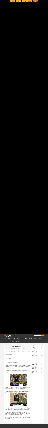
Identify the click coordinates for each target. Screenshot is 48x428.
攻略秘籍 (30, 338)
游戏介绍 (35, 338)
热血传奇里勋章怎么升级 (34, 347)
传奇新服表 (39, 338)
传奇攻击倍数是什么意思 (34, 355)
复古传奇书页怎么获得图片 (35, 348)
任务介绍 (13, 338)
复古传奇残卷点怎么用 (34, 364)
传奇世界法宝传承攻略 (34, 351)
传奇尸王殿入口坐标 (34, 372)
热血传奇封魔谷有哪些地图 (35, 356)
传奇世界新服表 (17, 341)
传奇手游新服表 (7, 341)
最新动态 (18, 338)
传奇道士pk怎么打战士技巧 (35, 367)
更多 (42, 345)
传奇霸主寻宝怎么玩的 (34, 371)
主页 (5, 338)
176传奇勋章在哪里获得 (34, 363)
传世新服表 (12, 341)
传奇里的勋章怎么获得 (34, 352)
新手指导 (9, 338)
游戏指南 (26, 338)
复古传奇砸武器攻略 (34, 368)
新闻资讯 (22, 338)
